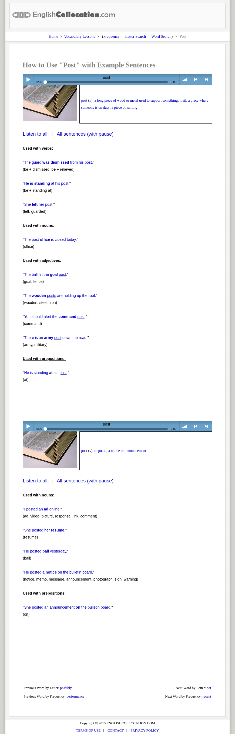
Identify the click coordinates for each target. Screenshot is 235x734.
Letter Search (135, 36)
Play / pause (28, 79)
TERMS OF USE (88, 730)
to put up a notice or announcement (120, 451)
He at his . (46, 183)
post (84, 100)
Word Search (162, 36)
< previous (195, 79)
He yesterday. (45, 551)
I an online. (42, 509)
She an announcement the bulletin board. (67, 607)
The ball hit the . (45, 274)
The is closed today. (50, 239)
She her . (38, 204)
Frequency (111, 36)
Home (53, 36)
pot (209, 688)
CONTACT (116, 730)
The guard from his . (58, 162)
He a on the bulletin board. (58, 572)
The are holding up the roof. (60, 295)
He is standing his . (46, 373)
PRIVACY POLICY (144, 730)
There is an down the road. (55, 337)
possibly (66, 688)
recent (207, 696)
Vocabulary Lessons (79, 36)
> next (206, 79)
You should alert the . (55, 316)
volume (185, 79)
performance (75, 696)
